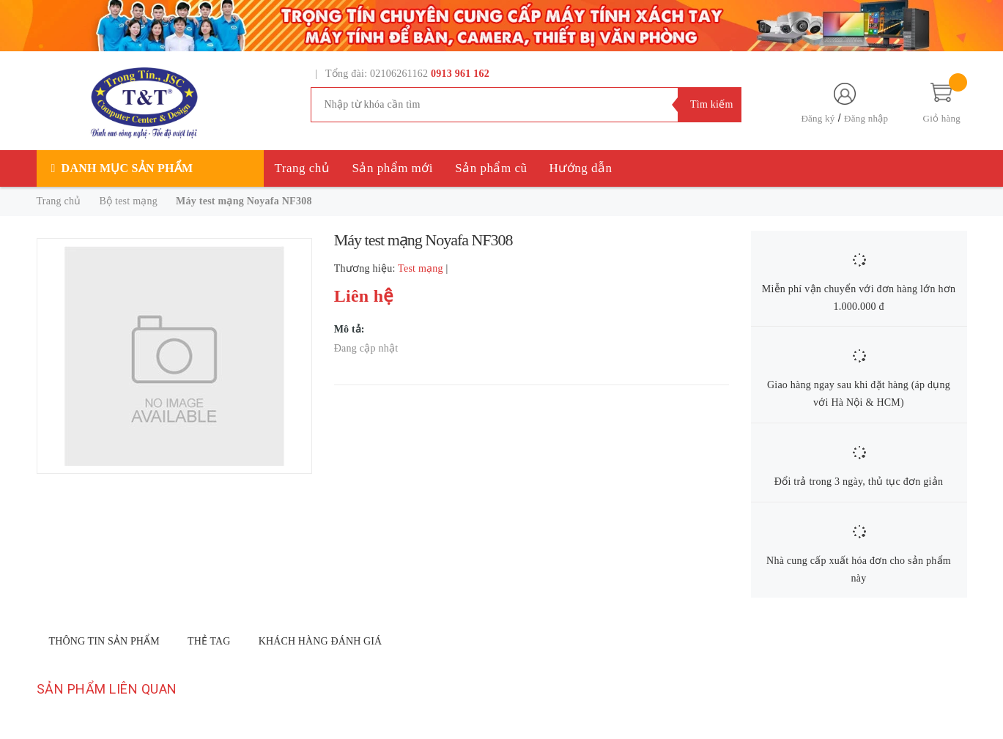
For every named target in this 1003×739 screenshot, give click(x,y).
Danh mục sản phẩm (127, 168)
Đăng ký (817, 118)
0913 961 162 (460, 73)
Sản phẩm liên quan (107, 689)
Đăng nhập (866, 118)
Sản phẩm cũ (491, 168)
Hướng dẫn (580, 168)
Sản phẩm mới (392, 168)
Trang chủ (302, 168)
